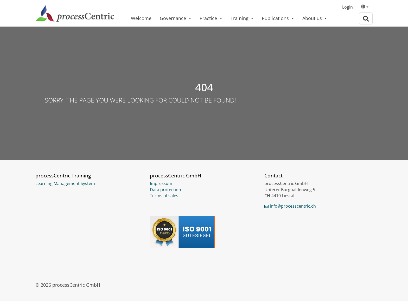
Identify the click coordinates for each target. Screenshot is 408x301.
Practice (209, 18)
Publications (276, 18)
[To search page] (366, 18)
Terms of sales (164, 195)
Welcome (141, 18)
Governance (173, 18)
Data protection (165, 190)
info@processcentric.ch (293, 206)
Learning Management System (65, 183)
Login (347, 7)
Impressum (161, 183)
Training (240, 18)
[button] (365, 7)
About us (312, 18)
